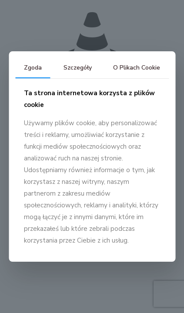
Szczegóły (78, 67)
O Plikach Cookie (136, 67)
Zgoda (33, 67)
